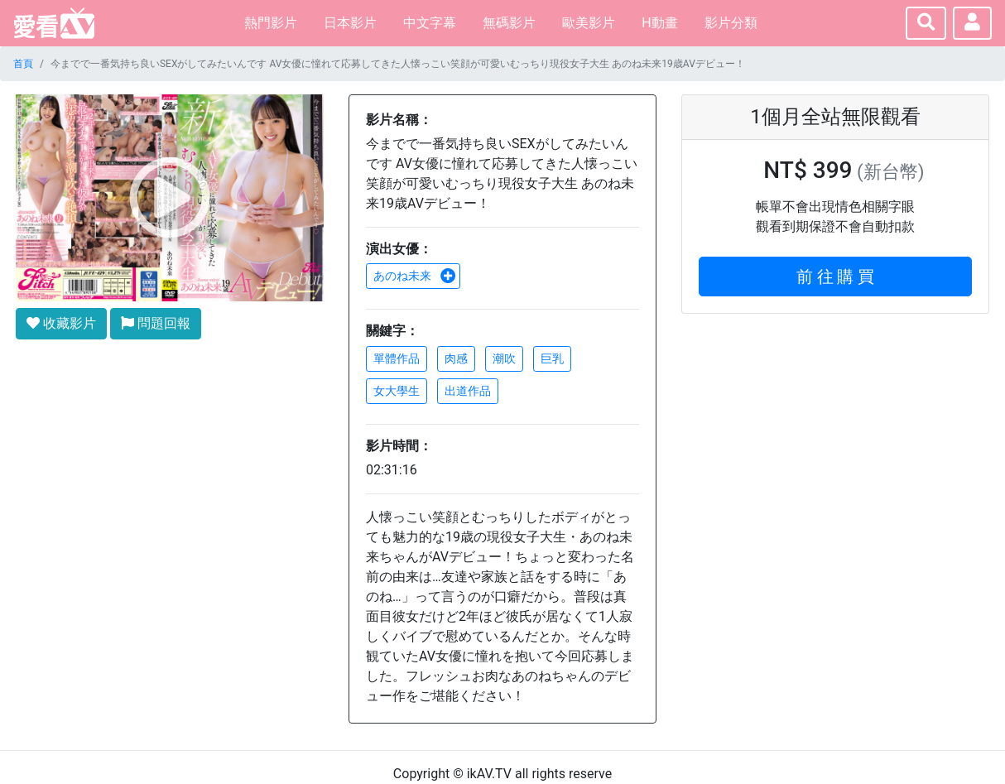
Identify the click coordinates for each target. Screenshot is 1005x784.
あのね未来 (414, 275)
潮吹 (504, 358)
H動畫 (659, 23)
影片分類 (730, 23)
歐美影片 (588, 23)
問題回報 (155, 323)
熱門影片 (270, 23)
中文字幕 (429, 23)
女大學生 (396, 390)
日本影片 (350, 23)
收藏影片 (61, 323)
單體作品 (396, 358)
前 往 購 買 (835, 276)
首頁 (23, 64)
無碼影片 (509, 23)
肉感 (456, 358)
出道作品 (468, 390)
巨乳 (552, 358)
